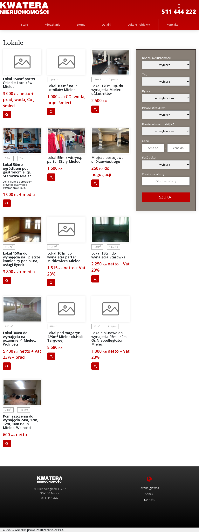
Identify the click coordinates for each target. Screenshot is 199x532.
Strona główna (149, 488)
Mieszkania (52, 24)
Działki (106, 24)
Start (24, 24)
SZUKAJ (165, 197)
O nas (149, 494)
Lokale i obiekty (139, 24)
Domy (81, 24)
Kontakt (172, 24)
